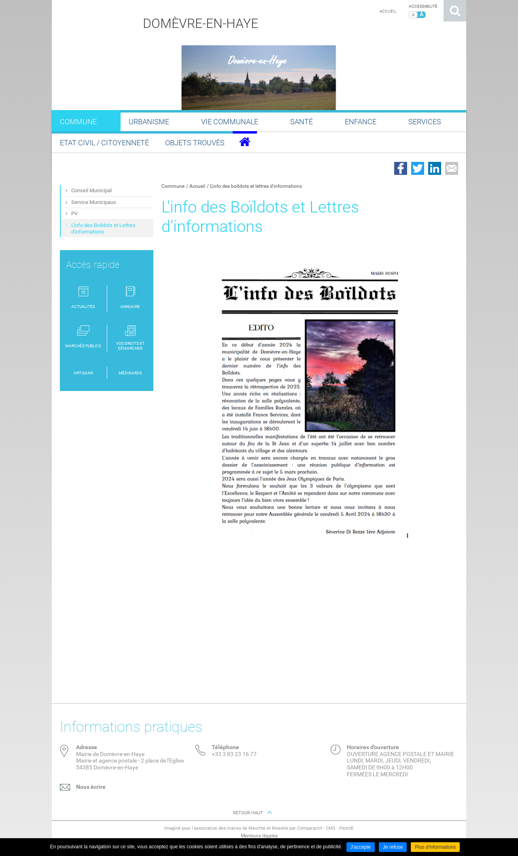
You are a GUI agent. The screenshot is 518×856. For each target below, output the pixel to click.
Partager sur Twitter (417, 168)
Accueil (388, 11)
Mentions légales (259, 836)
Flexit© (346, 828)
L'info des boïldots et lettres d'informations (256, 186)
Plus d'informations (435, 847)
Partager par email (451, 168)
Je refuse (393, 847)
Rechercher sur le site (455, 10)
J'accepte (360, 847)
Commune (173, 186)
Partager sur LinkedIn (434, 168)
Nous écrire (91, 787)
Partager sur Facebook (400, 168)
